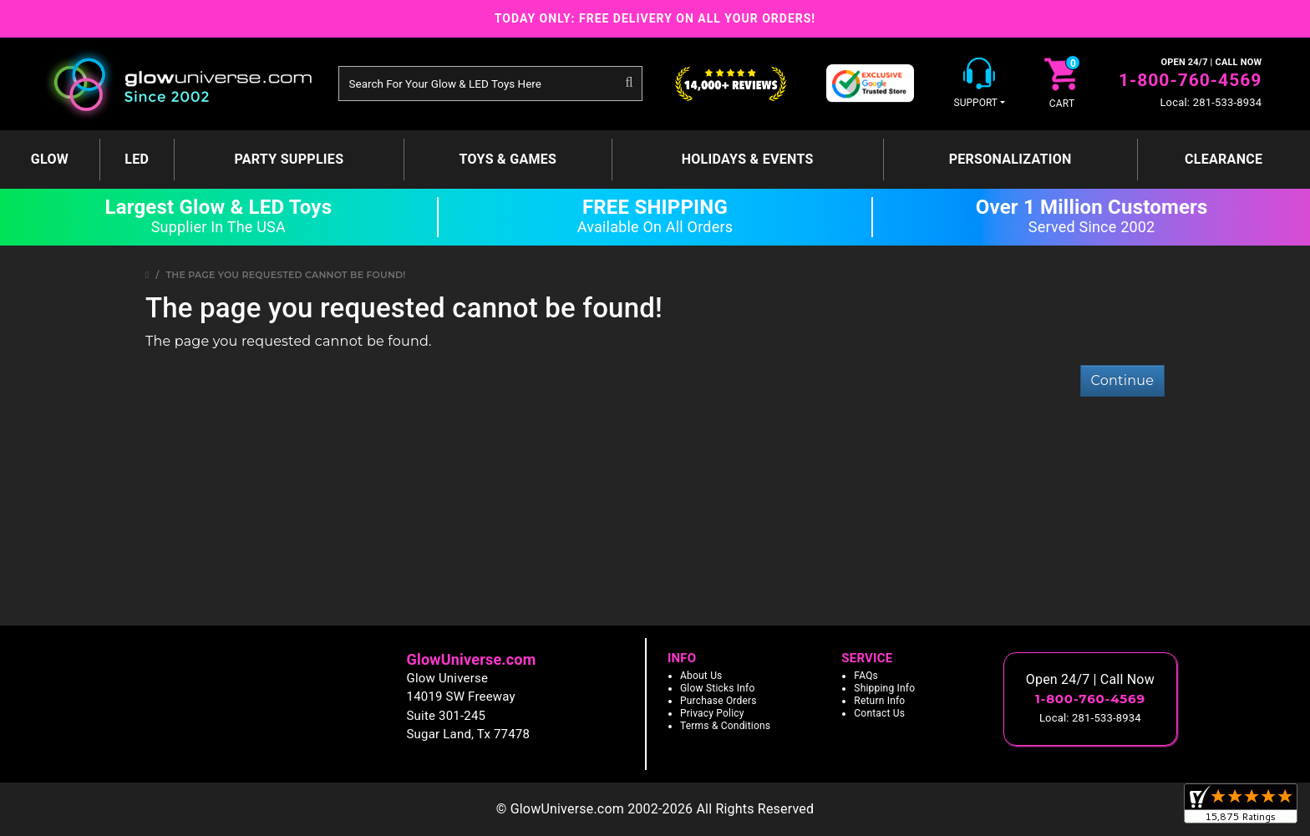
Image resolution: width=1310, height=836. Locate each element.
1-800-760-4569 (1190, 80)
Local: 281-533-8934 (1211, 102)
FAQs (866, 675)
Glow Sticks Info (717, 688)
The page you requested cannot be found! (286, 275)
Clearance (1223, 159)
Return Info (879, 701)
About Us (701, 675)
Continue (1122, 380)
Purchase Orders (718, 701)
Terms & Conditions (725, 726)
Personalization (1010, 159)
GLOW (50, 159)
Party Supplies (288, 159)
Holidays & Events (748, 159)
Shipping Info (884, 688)
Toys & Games (508, 159)
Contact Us (879, 713)
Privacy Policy (712, 713)
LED (136, 159)
